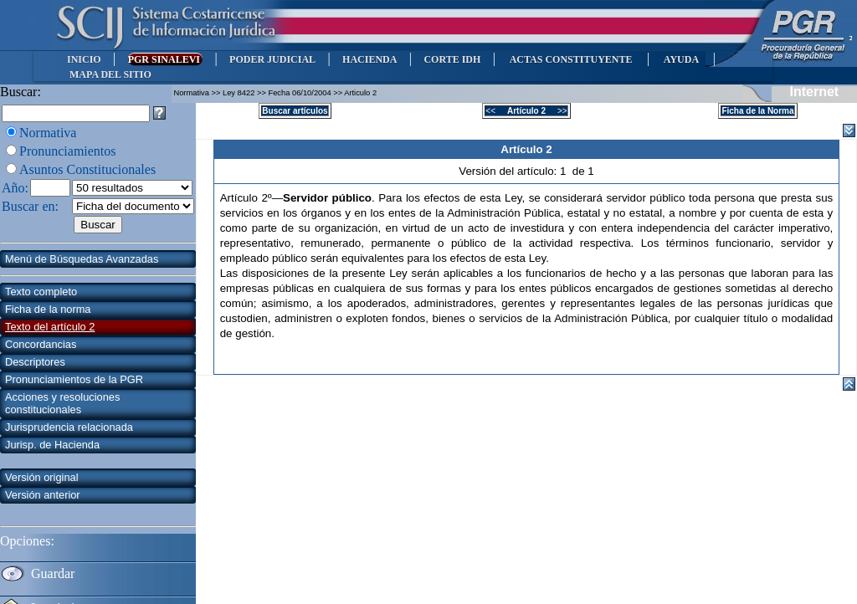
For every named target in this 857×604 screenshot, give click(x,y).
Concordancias (40, 344)
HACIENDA (369, 59)
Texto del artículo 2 (50, 326)
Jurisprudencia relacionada (69, 427)
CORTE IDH (451, 59)
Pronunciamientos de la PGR (74, 379)
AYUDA (680, 59)
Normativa (47, 132)
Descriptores (35, 362)
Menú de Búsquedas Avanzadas (81, 259)
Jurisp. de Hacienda (52, 444)
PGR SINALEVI (165, 59)
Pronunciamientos (67, 151)
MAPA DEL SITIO (110, 74)
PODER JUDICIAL (272, 59)
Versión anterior (42, 495)
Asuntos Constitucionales (87, 169)
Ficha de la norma (47, 309)
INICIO (84, 59)
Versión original (42, 477)
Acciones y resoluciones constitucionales (62, 403)
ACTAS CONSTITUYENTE (570, 59)
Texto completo (41, 291)
